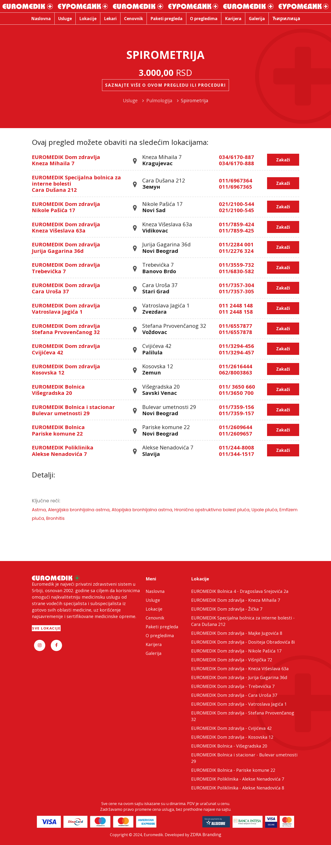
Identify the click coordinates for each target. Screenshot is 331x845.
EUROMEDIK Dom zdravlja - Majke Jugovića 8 (236, 633)
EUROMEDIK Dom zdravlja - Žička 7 (226, 609)
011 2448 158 (236, 311)
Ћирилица (286, 18)
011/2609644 (235, 427)
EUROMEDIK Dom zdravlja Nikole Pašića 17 (66, 207)
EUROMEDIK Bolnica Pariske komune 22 (58, 430)
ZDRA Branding (205, 834)
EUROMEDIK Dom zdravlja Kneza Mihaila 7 (66, 160)
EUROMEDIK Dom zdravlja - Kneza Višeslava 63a (240, 668)
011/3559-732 (236, 264)
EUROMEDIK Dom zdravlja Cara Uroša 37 (66, 288)
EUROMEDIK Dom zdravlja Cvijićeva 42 (66, 349)
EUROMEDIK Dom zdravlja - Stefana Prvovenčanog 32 (242, 716)
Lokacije (154, 609)
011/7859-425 (236, 230)
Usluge (153, 600)
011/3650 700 (236, 393)
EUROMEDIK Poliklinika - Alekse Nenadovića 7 (237, 779)
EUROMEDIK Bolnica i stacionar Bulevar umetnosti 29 (73, 410)
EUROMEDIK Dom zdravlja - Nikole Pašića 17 (236, 651)
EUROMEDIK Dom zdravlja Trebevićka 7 (66, 267)
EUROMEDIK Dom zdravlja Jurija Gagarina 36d (66, 247)
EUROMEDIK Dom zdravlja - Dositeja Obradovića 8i (243, 642)
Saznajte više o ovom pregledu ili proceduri (165, 85)
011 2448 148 (236, 305)
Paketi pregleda (162, 626)
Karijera (154, 644)
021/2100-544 (236, 204)
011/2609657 (235, 433)
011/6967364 (235, 180)
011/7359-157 (236, 413)
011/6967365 (235, 186)
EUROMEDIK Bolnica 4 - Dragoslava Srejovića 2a (239, 591)
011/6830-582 (236, 271)
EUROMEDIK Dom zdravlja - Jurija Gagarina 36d (239, 677)
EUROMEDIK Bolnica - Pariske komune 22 (233, 770)
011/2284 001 (236, 244)
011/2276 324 (236, 251)
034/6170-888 (236, 163)
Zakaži (283, 160)
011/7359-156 (236, 407)
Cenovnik (155, 618)
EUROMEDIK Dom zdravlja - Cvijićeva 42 (231, 728)
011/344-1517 (236, 454)
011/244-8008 (236, 447)
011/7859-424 (236, 224)
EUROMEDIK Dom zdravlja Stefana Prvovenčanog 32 (66, 328)
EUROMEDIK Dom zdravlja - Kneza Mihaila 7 (235, 600)
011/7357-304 (236, 285)
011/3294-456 (236, 346)
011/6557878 (235, 332)
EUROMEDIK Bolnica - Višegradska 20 (229, 746)
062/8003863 (235, 372)
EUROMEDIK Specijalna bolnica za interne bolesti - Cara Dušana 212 (243, 621)
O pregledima (160, 635)
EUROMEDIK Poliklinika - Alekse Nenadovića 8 (237, 788)
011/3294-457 (236, 352)
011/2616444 (235, 366)
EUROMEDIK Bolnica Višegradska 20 (58, 389)
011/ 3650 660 (237, 386)
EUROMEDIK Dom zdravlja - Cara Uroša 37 (234, 695)
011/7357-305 (236, 291)
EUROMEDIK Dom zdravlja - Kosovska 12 (232, 737)
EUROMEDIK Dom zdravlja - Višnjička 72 (231, 660)
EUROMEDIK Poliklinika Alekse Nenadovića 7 (62, 450)
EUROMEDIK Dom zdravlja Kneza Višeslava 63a (66, 227)
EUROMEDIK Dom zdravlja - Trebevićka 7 (232, 686)
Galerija (153, 653)
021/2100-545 (236, 210)
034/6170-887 (236, 157)
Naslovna (155, 591)
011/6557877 (235, 326)
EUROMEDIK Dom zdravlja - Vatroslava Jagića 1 (239, 704)
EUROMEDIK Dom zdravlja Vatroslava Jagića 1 (66, 308)
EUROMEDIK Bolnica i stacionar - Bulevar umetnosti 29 (244, 758)
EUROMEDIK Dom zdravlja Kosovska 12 (66, 369)
